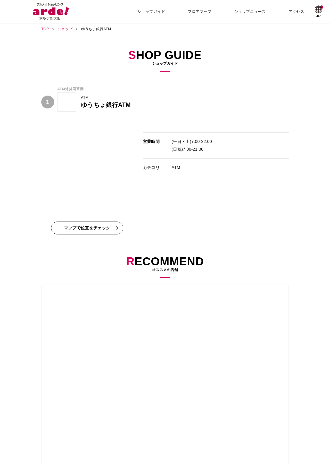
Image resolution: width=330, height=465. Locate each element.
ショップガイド (152, 11)
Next (289, 316)
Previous (41, 316)
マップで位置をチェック (87, 227)
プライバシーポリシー (213, 437)
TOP (45, 29)
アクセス (296, 11)
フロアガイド (113, 430)
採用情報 (110, 437)
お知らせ (250, 430)
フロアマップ (200, 11)
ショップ (65, 29)
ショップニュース (250, 11)
